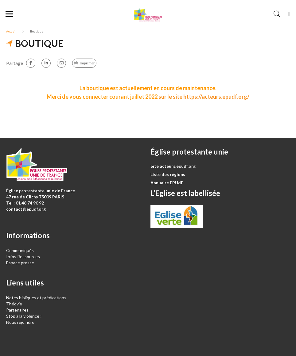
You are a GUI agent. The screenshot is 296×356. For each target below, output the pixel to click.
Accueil (11, 31)
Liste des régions (167, 174)
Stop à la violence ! (24, 316)
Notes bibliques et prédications (36, 297)
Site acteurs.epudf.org (173, 166)
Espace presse (20, 262)
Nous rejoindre (20, 322)
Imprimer (87, 63)
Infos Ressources (23, 256)
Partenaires (17, 309)
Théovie (14, 303)
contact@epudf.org (26, 209)
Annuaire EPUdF (166, 182)
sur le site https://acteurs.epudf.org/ (203, 96)
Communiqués (20, 250)
